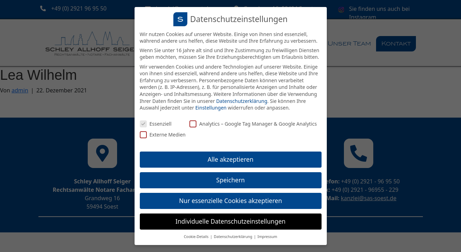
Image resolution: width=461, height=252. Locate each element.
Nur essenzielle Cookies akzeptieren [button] (230, 200)
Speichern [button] (230, 180)
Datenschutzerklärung (241, 101)
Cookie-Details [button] (196, 236)
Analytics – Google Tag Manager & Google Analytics (253, 123)
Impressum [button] (267, 236)
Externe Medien (163, 134)
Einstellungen (210, 107)
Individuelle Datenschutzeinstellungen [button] (230, 221)
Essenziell (156, 123)
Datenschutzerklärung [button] (233, 236)
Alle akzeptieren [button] (230, 159)
